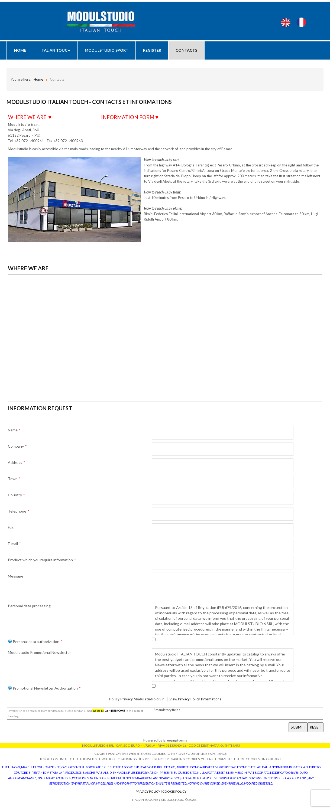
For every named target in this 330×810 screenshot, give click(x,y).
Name (14, 430)
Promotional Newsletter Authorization (44, 689)
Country (16, 495)
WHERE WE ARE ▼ (30, 118)
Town (14, 479)
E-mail (14, 544)
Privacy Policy (148, 792)
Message (15, 577)
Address (16, 463)
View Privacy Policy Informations (195, 700)
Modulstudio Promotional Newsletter (39, 653)
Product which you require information (42, 560)
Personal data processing (29, 606)
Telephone (18, 512)
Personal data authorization (35, 642)
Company (17, 447)
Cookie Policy (174, 792)
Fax (11, 528)
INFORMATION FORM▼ (130, 118)
